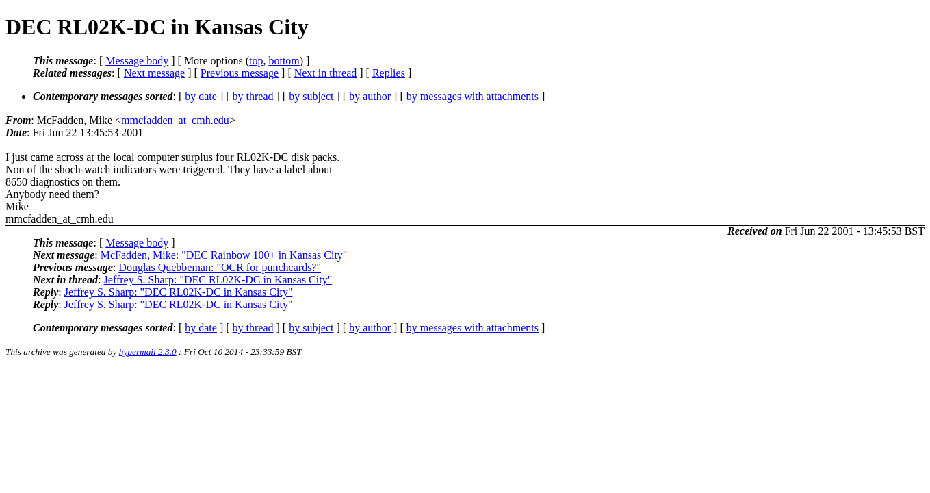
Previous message (240, 73)
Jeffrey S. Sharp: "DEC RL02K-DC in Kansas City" (218, 280)
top (256, 60)
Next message (154, 73)
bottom (283, 60)
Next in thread (325, 73)
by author (370, 96)
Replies (388, 73)
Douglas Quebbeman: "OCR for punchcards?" (219, 267)
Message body (136, 60)
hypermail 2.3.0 (148, 351)
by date (201, 96)
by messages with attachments (472, 96)
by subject (311, 96)
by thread (253, 96)
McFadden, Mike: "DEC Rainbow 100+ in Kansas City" (224, 255)
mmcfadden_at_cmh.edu (175, 120)
